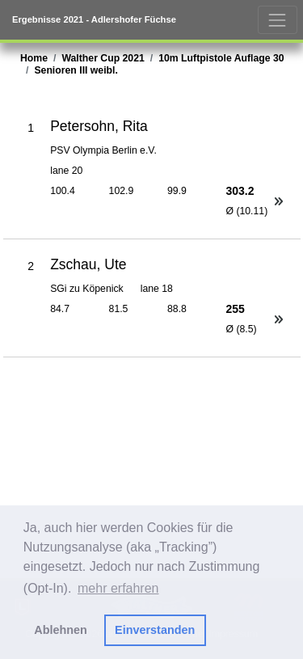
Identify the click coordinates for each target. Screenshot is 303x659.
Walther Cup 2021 (102, 58)
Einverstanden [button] (155, 629)
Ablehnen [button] (60, 629)
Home (34, 58)
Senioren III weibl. (75, 70)
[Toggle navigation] (277, 20)
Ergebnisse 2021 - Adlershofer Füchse (94, 19)
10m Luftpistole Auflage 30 (221, 58)
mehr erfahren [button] (118, 588)
